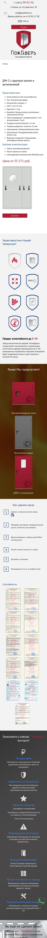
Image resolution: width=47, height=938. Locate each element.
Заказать (15, 215)
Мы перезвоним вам (41, 901)
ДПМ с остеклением (23, 492)
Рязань (24, 27)
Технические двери (23, 453)
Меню (23, 21)
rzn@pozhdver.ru (23, 12)
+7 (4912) (24, 2)
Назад (5, 64)
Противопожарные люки (23, 413)
